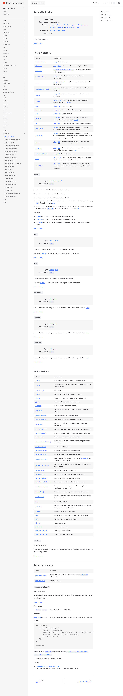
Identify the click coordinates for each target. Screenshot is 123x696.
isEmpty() (68, 102)
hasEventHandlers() (41, 487)
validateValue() (40, 581)
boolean (56, 88)
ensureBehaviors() (41, 459)
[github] (119, 3)
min (36, 113)
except (37, 95)
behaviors (38, 71)
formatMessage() (41, 575)
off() (36, 515)
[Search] (38, 3)
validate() (38, 527)
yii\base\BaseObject (72, 27)
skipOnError (39, 135)
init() (36, 501)
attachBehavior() (40, 415)
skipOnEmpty (39, 128)
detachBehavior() (41, 450)
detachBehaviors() (41, 454)
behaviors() (39, 424)
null (64, 82)
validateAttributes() (41, 534)
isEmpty (37, 101)
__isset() (38, 398)
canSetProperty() (40, 433)
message (38, 110)
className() (39, 437)
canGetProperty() (41, 429)
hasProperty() (39, 497)
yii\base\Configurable (57, 30)
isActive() (38, 506)
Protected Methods (107, 21)
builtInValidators (40, 77)
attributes (38, 66)
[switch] (113, 3)
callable (56, 100)
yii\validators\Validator (80, 25)
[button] (14, 8)
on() (36, 519)
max (36, 106)
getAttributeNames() (42, 465)
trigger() (38, 523)
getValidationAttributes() (43, 482)
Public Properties (106, 15)
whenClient (39, 166)
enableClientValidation (42, 89)
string (59, 66)
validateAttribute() (41, 530)
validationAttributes (41, 154)
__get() (37, 394)
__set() (37, 402)
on (36, 123)
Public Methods (105, 18)
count (37, 83)
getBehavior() (39, 470)
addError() (38, 410)
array (55, 62)
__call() (37, 380)
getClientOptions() (41, 478)
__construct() (39, 390)
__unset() (38, 406)
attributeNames (40, 62)
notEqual (38, 118)
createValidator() (40, 447)
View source (38, 43)
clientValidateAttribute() (43, 442)
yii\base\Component (56, 27)
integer (55, 82)
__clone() (38, 385)
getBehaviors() (40, 474)
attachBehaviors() (41, 419)
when (37, 159)
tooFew (37, 143)
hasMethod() (39, 492)
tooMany (38, 149)
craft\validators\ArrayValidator (60, 25)
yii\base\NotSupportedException (47, 666)
